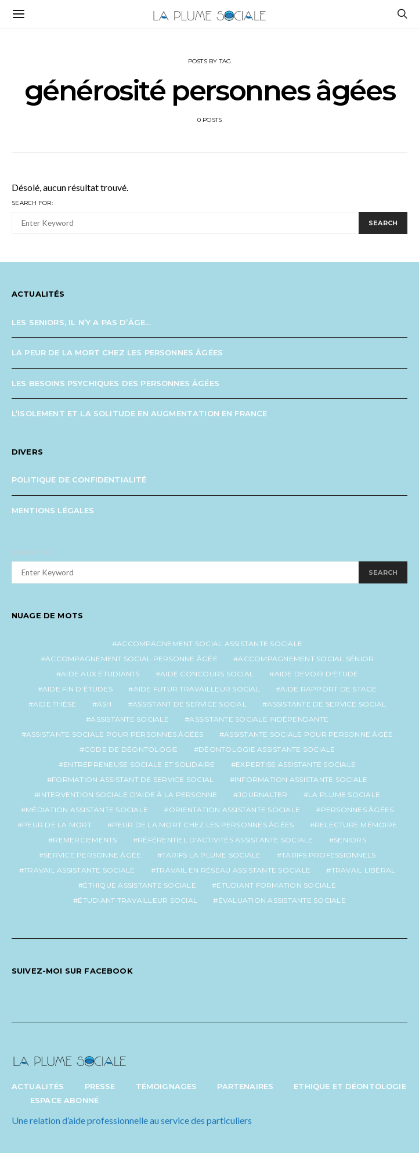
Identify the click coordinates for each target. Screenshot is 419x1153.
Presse (100, 1086)
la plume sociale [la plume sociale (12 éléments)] (344, 794)
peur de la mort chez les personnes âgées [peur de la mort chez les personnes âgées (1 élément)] (203, 824)
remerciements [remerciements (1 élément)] (85, 839)
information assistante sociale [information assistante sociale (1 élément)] (301, 779)
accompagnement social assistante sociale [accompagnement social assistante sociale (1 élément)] (209, 643)
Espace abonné (64, 1100)
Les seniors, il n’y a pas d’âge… (81, 322)
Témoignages (166, 1086)
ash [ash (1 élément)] (104, 704)
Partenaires (245, 1086)
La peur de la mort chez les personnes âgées (117, 352)
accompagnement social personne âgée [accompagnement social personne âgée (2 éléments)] (131, 658)
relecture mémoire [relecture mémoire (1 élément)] (356, 824)
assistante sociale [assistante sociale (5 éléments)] (130, 719)
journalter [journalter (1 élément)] (263, 794)
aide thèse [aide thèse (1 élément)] (55, 704)
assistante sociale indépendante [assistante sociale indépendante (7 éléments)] (258, 719)
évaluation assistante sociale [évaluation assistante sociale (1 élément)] (282, 900)
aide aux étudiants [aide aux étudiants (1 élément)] (100, 673)
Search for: (32, 203)
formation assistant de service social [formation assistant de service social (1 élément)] (133, 779)
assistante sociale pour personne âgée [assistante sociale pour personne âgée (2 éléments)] (308, 734)
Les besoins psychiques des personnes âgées (115, 383)
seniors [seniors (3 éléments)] (350, 839)
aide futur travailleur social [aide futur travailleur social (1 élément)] (196, 688)
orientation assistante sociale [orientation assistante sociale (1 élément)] (235, 809)
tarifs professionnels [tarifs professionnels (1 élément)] (328, 855)
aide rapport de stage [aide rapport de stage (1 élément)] (328, 688)
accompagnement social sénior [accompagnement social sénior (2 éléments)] (306, 658)
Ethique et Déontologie (350, 1086)
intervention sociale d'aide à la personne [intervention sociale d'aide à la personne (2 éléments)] (128, 794)
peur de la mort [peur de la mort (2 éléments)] (57, 824)
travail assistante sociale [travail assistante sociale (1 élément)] (79, 870)
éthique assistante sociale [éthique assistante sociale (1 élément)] (139, 885)
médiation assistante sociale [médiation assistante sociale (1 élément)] (87, 809)
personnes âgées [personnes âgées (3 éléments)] (357, 809)
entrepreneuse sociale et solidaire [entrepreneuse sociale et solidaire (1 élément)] (139, 764)
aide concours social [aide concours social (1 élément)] (207, 673)
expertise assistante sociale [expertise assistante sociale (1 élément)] (296, 764)
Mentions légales (53, 510)
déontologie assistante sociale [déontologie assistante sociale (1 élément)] (266, 749)
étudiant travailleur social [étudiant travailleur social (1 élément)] (137, 900)
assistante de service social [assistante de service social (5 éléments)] (326, 704)
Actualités (38, 1086)
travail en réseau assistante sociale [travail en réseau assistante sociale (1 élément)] (233, 870)
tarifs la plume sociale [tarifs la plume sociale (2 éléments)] (211, 855)
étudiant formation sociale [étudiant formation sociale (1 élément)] (276, 885)
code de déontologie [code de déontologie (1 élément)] (131, 749)
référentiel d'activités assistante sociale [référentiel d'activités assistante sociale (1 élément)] (225, 839)
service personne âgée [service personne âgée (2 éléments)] (92, 855)
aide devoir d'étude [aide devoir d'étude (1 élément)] (316, 673)
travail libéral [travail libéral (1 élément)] (363, 870)
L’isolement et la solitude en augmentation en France (139, 413)
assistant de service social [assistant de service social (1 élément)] (189, 704)
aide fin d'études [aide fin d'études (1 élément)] (77, 688)
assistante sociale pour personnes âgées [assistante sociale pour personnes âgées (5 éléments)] (115, 734)
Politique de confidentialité (79, 479)
